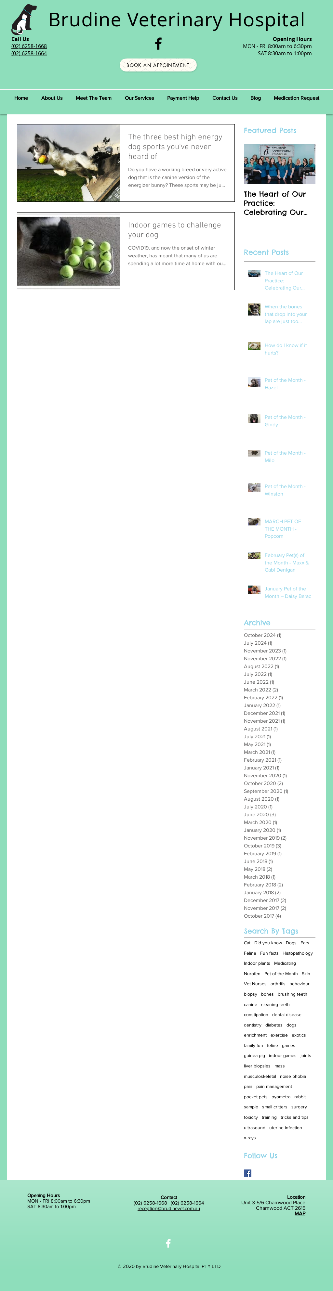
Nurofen (252, 973)
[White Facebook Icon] (168, 1243)
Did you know (268, 942)
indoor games (283, 1055)
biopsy (250, 994)
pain (248, 1086)
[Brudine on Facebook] (247, 1173)
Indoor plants (257, 963)
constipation (256, 1014)
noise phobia (293, 1076)
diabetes (274, 1024)
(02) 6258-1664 (187, 1203)
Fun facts (269, 953)
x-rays (250, 1137)
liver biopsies (257, 1065)
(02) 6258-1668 (150, 1203)
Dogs (291, 942)
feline (272, 1045)
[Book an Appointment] (158, 64)
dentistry (252, 1024)
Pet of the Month (281, 973)
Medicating (285, 963)
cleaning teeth (275, 1004)
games (288, 1045)
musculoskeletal (260, 1076)
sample (251, 1106)
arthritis (278, 983)
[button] (93, 98)
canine (250, 1004)
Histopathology (298, 953)
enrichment (255, 1035)
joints (305, 1055)
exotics (299, 1035)
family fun (253, 1045)
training (269, 1117)
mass (279, 1065)
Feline (250, 953)
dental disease (286, 1014)
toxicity (251, 1117)
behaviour (299, 983)
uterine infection (285, 1127)
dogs (291, 1024)
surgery (299, 1106)
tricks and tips (295, 1117)
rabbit (300, 1096)
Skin (306, 973)
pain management (274, 1086)
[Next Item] (305, 164)
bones (267, 994)
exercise (279, 1035)
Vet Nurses (255, 983)
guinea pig (254, 1055)
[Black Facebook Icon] (158, 43)
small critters (274, 1106)
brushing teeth (292, 994)
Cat (247, 942)
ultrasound (254, 1127)
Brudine (85, 19)
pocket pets (256, 1096)
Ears (304, 942)
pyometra (281, 1096)
